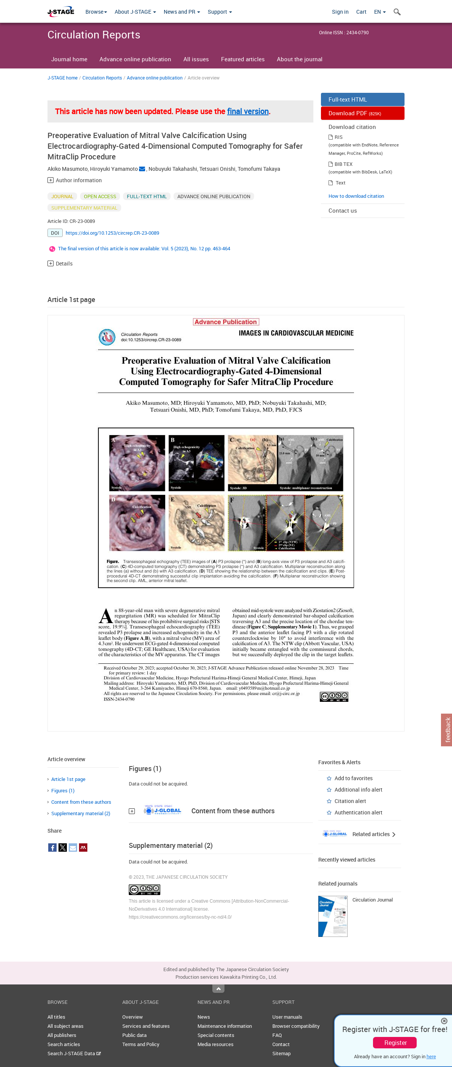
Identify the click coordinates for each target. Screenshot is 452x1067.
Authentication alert (358, 812)
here (431, 1056)
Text (341, 182)
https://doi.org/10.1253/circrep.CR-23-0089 (112, 232)
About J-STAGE (135, 11)
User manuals (287, 1016)
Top (218, 988)
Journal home (69, 59)
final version (248, 111)
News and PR (182, 11)
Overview (132, 1016)
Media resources (216, 1044)
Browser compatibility (296, 1025)
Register (395, 1042)
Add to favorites (354, 778)
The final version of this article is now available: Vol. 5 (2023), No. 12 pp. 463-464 (144, 248)
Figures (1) (62, 790)
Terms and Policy (141, 1044)
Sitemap (281, 1053)
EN (380, 11)
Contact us (343, 210)
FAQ (277, 1035)
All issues (196, 59)
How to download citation (356, 195)
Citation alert (350, 801)
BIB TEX (343, 164)
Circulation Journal (372, 899)
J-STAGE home (62, 78)
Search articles (63, 1044)
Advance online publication (135, 59)
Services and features (146, 1025)
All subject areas (65, 1025)
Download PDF (355, 113)
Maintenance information (225, 1025)
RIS (339, 137)
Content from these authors (81, 801)
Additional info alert (358, 789)
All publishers (61, 1035)
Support (220, 11)
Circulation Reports (102, 78)
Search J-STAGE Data (74, 1053)
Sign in (340, 11)
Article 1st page (68, 779)
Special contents (216, 1035)
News (204, 1016)
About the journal (299, 59)
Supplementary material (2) (80, 813)
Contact (281, 1044)
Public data (134, 1035)
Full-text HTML (348, 99)
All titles (56, 1016)
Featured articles (243, 59)
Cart (361, 11)
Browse (96, 11)
